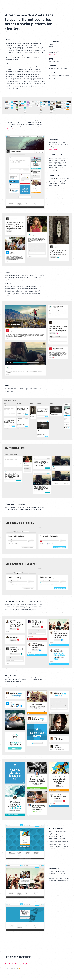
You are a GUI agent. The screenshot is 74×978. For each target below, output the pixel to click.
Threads (23, 963)
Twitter (27, 963)
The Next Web (10, 128)
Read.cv (20, 963)
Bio (29, 2)
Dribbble (9, 963)
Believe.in (52, 55)
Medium (6, 963)
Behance (16, 963)
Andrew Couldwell (10, 2)
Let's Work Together (63, 2)
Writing (35, 2)
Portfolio (21, 2)
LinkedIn (12, 963)
